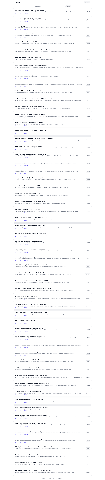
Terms (47, 478)
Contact (53, 478)
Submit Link (87, 2)
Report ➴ (26, 13)
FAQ (50, 478)
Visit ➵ (16, 13)
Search (68, 6)
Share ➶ (20, 13)
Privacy (43, 478)
